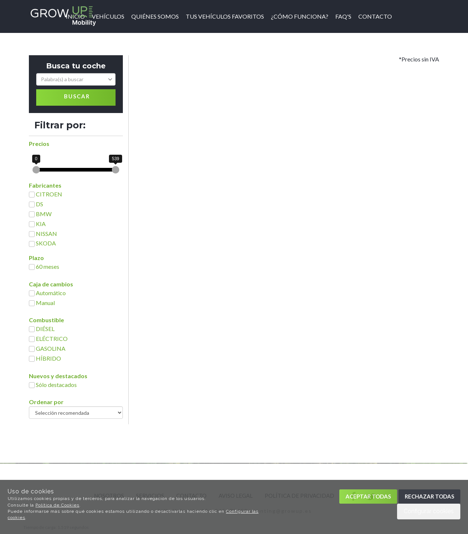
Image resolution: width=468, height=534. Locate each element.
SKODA (46, 243)
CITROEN (49, 194)
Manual (45, 302)
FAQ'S (343, 16)
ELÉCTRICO (52, 338)
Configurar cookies (429, 511)
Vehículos (108, 16)
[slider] (36, 169)
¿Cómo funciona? (299, 16)
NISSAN (46, 233)
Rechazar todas (429, 496)
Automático (51, 292)
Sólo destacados (56, 384)
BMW (44, 213)
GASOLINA (50, 348)
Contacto (375, 16)
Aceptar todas (368, 496)
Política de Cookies (57, 505)
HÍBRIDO (48, 358)
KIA (41, 223)
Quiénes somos (155, 16)
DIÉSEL (45, 328)
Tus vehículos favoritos (225, 16)
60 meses (47, 266)
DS (39, 203)
